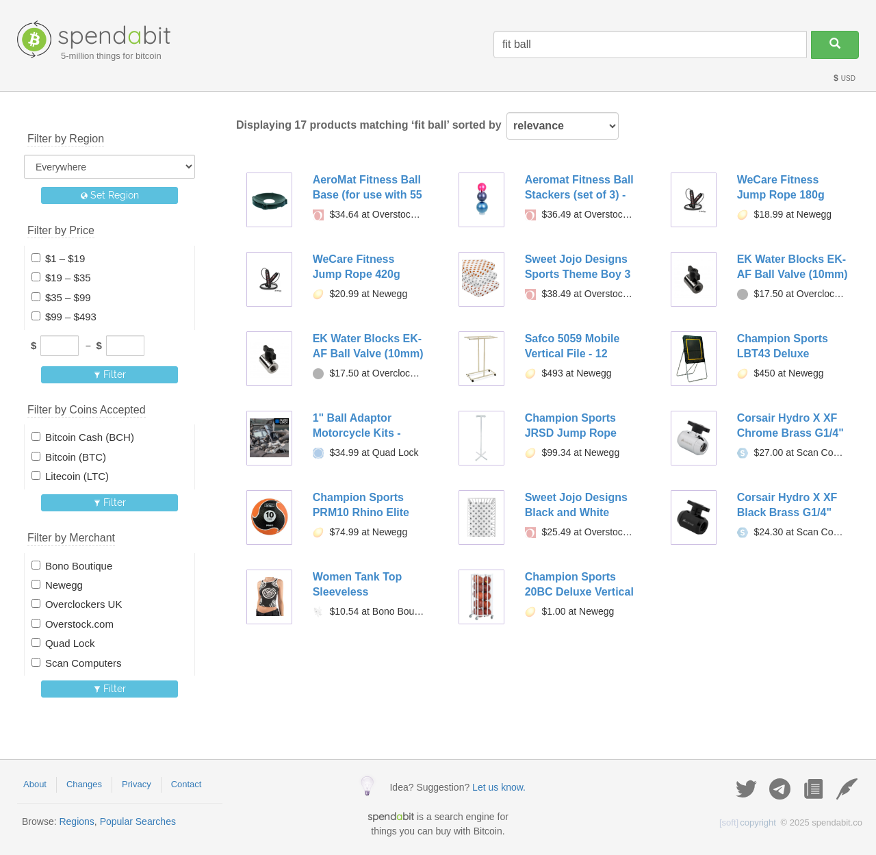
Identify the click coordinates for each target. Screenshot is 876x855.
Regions (76, 821)
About (35, 784)
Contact (186, 784)
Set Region (110, 195)
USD (843, 78)
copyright (747, 822)
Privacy (136, 784)
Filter (110, 374)
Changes (84, 784)
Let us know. (499, 787)
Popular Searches (138, 821)
